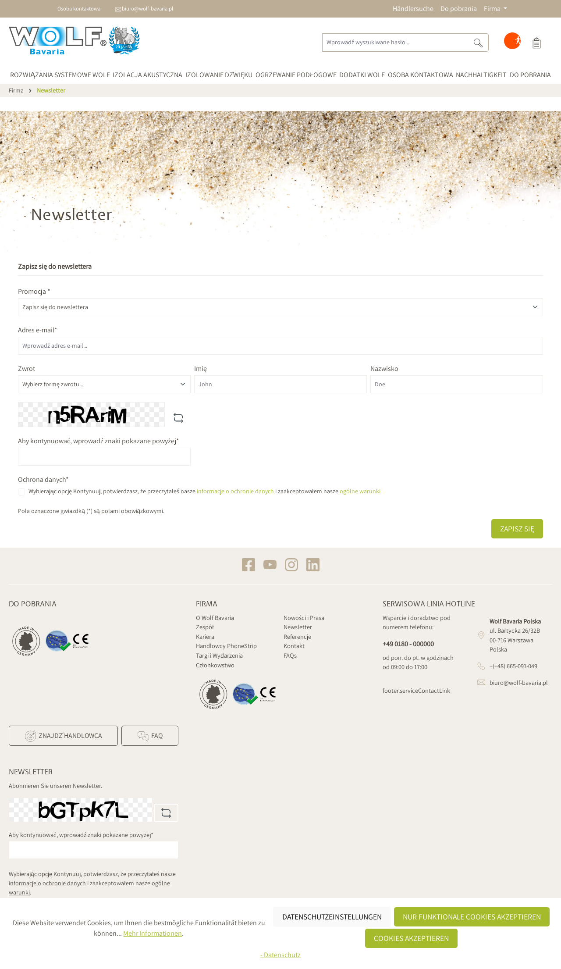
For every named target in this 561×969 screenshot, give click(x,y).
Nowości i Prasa (304, 617)
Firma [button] (493, 8)
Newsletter (298, 627)
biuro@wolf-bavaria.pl (147, 8)
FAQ (150, 736)
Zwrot (26, 368)
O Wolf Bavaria (215, 617)
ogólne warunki (360, 491)
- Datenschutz (280, 954)
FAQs (290, 655)
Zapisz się (517, 529)
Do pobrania (458, 8)
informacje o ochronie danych (235, 491)
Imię (200, 368)
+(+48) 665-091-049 (513, 666)
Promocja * (34, 291)
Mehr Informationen (152, 933)
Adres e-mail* (37, 330)
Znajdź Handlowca (63, 736)
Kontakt (294, 645)
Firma (206, 604)
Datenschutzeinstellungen (332, 917)
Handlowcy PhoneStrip (226, 645)
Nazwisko (384, 368)
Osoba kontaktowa (78, 8)
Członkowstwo (215, 665)
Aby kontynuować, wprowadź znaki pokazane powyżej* (98, 440)
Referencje (297, 636)
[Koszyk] (536, 42)
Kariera (205, 636)
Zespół (205, 627)
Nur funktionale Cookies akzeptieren (472, 917)
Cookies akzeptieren (411, 938)
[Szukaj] (478, 42)
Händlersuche (413, 8)
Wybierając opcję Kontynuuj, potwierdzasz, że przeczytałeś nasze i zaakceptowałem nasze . (205, 491)
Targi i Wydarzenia (219, 655)
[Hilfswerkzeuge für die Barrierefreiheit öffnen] (518, 42)
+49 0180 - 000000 (408, 643)
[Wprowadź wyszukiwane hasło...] (395, 42)
